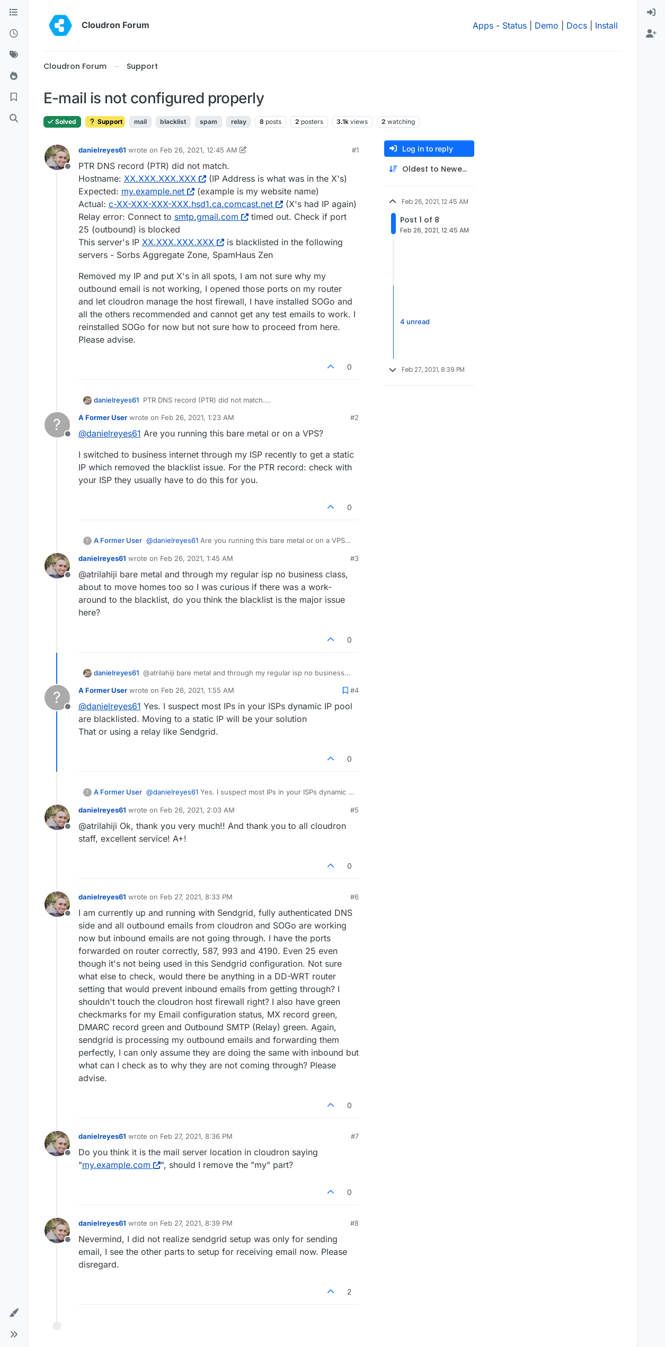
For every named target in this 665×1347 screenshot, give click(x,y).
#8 (354, 1223)
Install (606, 25)
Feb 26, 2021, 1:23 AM (197, 417)
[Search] (13, 118)
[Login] (651, 12)
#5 (354, 810)
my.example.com (121, 1164)
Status (514, 25)
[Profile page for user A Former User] (57, 425)
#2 (354, 417)
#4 (354, 690)
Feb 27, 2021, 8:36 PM (196, 1136)
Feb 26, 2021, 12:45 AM (198, 150)
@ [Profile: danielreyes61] (109, 433)
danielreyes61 (102, 150)
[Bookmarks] (13, 97)
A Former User (102, 417)
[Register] (651, 33)
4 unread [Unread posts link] (415, 321)
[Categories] (13, 12)
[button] (13, 1313)
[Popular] (13, 76)
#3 (354, 558)
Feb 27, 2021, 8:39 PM (196, 1223)
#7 (355, 1136)
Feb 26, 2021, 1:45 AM (196, 558)
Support (105, 122)
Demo (546, 25)
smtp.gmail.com (211, 216)
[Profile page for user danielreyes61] (57, 157)
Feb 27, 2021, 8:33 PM (196, 897)
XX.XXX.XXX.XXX (165, 178)
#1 (355, 150)
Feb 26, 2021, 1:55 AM (197, 690)
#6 (354, 897)
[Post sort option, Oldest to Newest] (429, 169)
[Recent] (13, 33)
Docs (576, 25)
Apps (483, 25)
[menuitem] (651, 12)
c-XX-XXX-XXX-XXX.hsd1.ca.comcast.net (196, 204)
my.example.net (157, 191)
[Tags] (13, 55)
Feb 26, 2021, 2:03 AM (197, 810)
